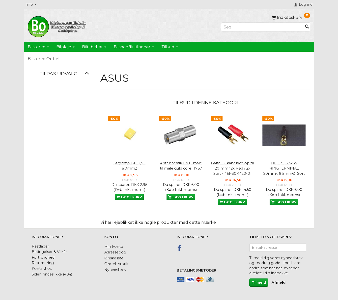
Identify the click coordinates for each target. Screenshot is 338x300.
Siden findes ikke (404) (52, 274)
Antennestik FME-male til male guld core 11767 (181, 166)
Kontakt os (42, 268)
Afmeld (278, 282)
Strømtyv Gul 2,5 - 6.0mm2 (129, 166)
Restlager (40, 246)
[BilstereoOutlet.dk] (57, 25)
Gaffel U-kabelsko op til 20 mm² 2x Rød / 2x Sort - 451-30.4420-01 (232, 168)
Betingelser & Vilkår (49, 252)
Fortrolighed (43, 257)
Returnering (43, 263)
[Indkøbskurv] (291, 17)
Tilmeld (259, 282)
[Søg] (307, 27)
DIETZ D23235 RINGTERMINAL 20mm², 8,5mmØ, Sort (284, 168)
